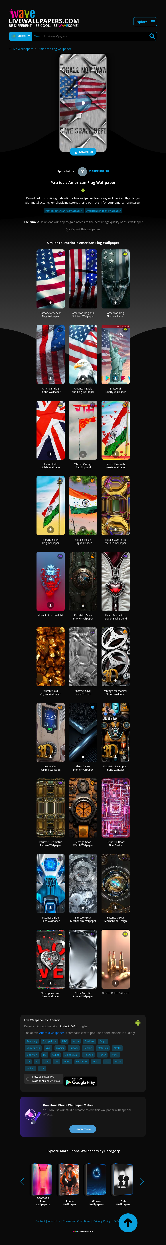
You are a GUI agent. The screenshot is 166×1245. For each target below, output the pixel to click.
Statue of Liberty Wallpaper (115, 390)
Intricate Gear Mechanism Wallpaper (83, 919)
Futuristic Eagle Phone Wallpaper (83, 617)
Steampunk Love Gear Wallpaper (50, 994)
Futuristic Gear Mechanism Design (115, 919)
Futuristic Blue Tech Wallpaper (50, 919)
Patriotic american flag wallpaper (63, 210)
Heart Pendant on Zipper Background (115, 617)
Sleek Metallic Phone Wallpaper (83, 994)
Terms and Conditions (76, 1221)
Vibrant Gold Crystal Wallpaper (50, 692)
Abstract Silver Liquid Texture (83, 692)
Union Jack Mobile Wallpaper (50, 465)
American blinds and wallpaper (103, 210)
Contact (40, 1221)
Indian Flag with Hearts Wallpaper (116, 465)
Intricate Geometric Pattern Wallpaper (50, 843)
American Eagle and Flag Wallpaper (83, 390)
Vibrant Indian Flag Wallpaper (50, 541)
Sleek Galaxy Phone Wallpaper (83, 768)
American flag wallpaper (55, 49)
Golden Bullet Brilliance (115, 993)
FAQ (116, 1221)
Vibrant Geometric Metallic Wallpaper (115, 541)
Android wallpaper (51, 1033)
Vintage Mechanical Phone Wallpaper (115, 692)
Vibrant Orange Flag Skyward (83, 465)
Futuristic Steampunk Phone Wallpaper (115, 768)
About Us (54, 1221)
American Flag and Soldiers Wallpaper (83, 314)
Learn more (83, 1129)
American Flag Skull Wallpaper (115, 314)
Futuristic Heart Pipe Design (116, 843)
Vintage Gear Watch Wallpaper (83, 843)
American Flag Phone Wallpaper (50, 390)
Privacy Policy (101, 1221)
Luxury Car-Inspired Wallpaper (50, 768)
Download (83, 152)
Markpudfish (93, 171)
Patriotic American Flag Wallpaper (50, 314)
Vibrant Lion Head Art (50, 615)
